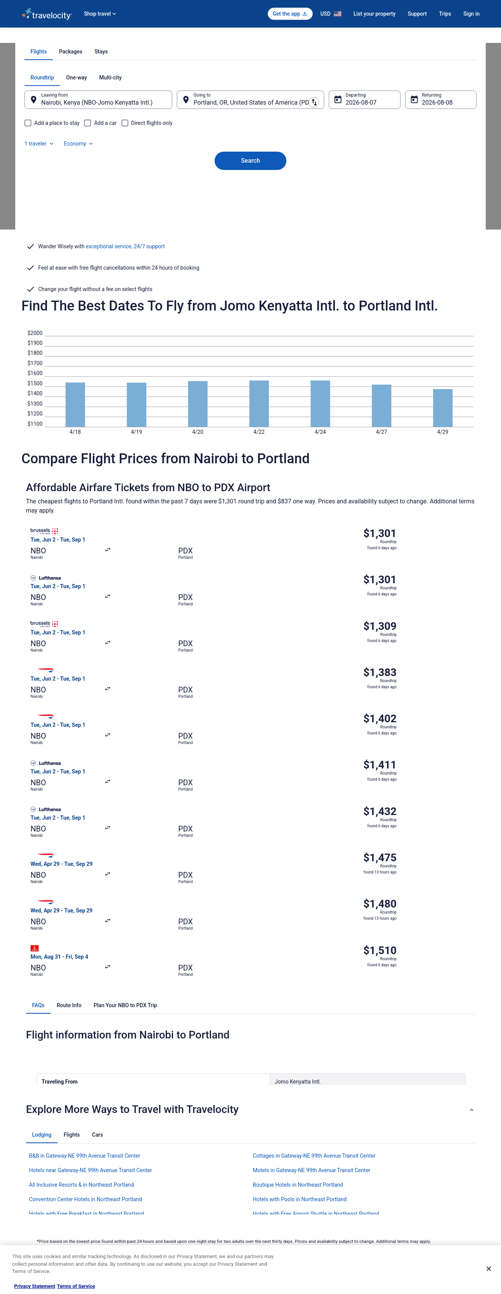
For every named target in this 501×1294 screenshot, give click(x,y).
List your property (375, 14)
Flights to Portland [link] (178, 37)
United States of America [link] (106, 37)
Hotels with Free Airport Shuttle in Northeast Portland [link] (316, 1026)
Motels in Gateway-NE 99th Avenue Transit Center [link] (311, 982)
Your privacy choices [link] (279, 1203)
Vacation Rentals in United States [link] (173, 1154)
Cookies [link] (266, 1154)
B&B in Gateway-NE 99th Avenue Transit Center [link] (84, 968)
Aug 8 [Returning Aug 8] (419, 206)
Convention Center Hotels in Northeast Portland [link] (85, 1011)
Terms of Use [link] (271, 1166)
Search (250, 251)
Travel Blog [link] (151, 1240)
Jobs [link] (26, 1154)
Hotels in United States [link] (163, 1142)
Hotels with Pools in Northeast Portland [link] (300, 1011)
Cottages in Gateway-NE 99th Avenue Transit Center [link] (314, 968)
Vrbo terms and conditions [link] (285, 1179)
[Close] (488, 1268)
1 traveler (397, 181)
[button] (250, 921)
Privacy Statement (34, 1286)
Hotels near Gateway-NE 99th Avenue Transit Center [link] (90, 982)
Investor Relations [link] (39, 1203)
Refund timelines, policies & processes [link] (416, 1179)
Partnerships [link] (34, 1179)
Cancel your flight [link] (394, 1166)
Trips (445, 14)
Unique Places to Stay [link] (162, 1228)
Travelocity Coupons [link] (160, 1215)
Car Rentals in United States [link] (168, 1191)
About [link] (27, 1142)
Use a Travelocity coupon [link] (402, 1191)
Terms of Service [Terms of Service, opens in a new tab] (76, 1286)
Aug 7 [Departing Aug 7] (348, 206)
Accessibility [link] (271, 1191)
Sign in (471, 14)
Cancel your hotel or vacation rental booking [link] (421, 1154)
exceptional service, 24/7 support (125, 328)
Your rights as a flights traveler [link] (407, 1203)
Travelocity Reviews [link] (160, 1203)
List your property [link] (39, 1166)
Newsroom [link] (32, 1191)
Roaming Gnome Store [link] (44, 1215)
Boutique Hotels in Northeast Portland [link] (298, 997)
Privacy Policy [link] (272, 1142)
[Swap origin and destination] (181, 202)
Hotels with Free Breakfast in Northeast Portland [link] (86, 1026)
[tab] (220, 155)
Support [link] (385, 1142)
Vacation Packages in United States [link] (176, 1166)
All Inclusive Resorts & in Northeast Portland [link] (81, 997)
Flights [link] (67, 37)
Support (417, 14)
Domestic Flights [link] (157, 1179)
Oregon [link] (146, 37)
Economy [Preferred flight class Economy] (437, 181)
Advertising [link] (32, 1228)
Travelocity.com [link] (37, 37)
